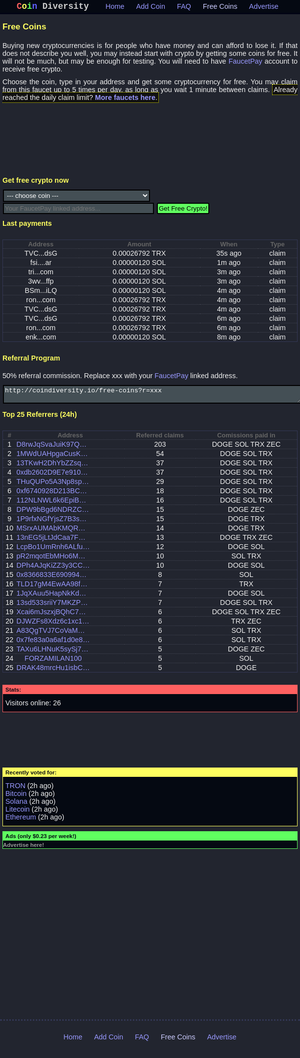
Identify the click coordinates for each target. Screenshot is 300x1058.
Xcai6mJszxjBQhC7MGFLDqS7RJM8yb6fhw (53, 617)
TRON (15, 790)
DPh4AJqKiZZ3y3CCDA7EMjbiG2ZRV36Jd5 (53, 570)
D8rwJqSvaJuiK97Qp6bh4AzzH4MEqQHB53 (53, 449)
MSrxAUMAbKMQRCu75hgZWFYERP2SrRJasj (53, 533)
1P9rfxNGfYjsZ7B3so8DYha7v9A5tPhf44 (53, 524)
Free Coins (220, 8)
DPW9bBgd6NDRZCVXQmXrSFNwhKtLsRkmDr (53, 514)
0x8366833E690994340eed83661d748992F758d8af (53, 579)
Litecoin (17, 814)
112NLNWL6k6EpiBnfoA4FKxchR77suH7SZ (53, 505)
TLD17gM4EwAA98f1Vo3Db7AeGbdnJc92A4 (53, 589)
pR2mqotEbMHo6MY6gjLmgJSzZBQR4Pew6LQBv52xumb (53, 561)
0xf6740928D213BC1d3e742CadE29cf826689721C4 (53, 496)
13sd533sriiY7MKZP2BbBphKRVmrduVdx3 (53, 607)
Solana (16, 806)
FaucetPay (245, 63)
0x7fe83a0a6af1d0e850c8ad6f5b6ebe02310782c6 (53, 645)
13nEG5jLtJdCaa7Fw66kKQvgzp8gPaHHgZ (53, 542)
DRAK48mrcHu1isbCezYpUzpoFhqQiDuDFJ (53, 672)
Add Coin (150, 8)
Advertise (263, 8)
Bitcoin (15, 798)
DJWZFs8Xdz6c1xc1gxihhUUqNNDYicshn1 (53, 626)
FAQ (184, 8)
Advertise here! (23, 850)
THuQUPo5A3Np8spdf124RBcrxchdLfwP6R (53, 486)
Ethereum (20, 822)
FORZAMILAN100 (53, 663)
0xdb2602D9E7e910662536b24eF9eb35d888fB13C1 (53, 477)
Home (114, 8)
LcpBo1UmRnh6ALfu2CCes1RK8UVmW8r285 (53, 551)
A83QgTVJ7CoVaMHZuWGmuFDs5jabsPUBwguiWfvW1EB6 (53, 635)
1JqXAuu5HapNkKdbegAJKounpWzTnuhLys (53, 598)
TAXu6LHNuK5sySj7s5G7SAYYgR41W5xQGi (53, 654)
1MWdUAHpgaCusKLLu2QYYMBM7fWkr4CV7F (53, 458)
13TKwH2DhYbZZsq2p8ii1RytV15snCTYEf (53, 468)
